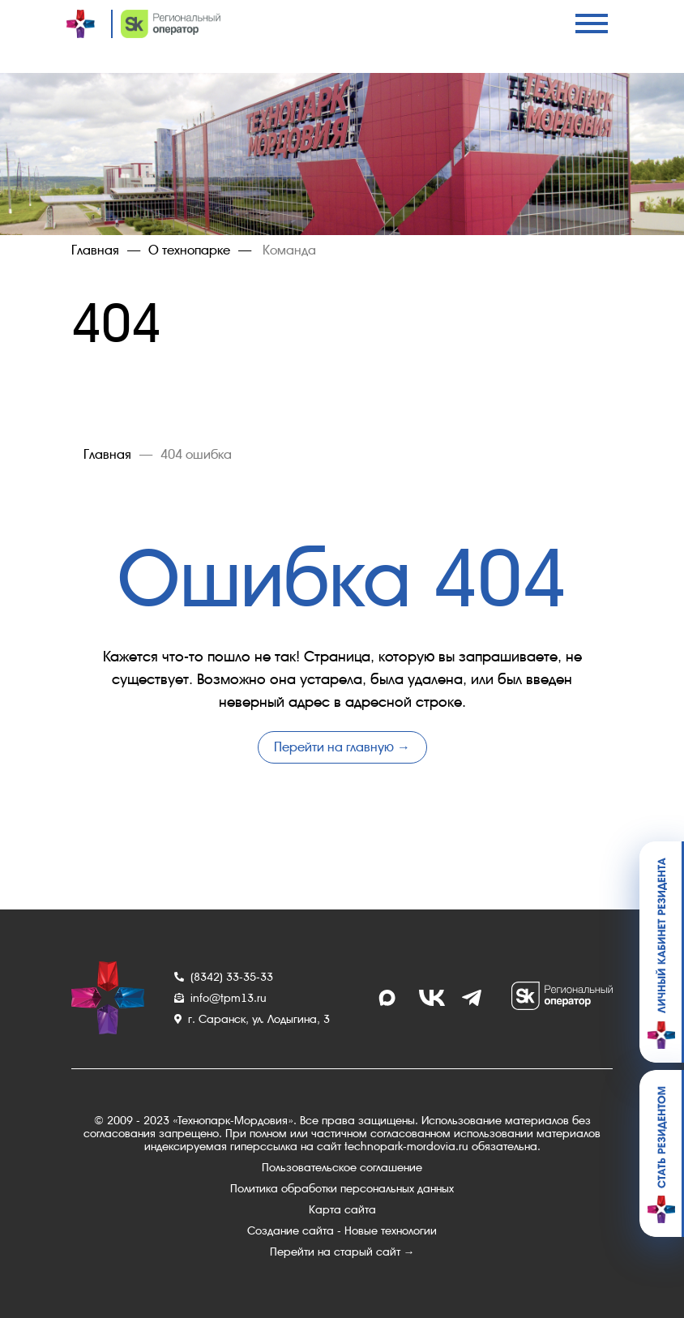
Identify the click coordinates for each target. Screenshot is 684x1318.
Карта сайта (342, 1209)
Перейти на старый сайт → (342, 1251)
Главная (95, 250)
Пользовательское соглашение (342, 1167)
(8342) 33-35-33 (223, 976)
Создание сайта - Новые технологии (342, 1230)
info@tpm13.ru (220, 997)
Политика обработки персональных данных (342, 1188)
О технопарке (189, 250)
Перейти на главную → (342, 747)
